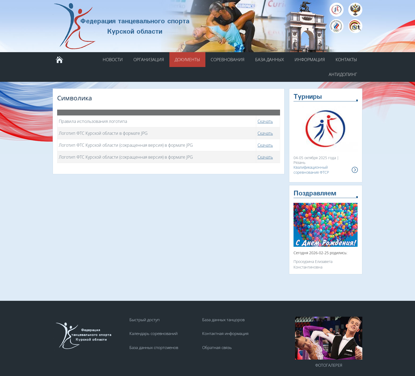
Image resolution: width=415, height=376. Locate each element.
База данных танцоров (223, 319)
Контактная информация (225, 333)
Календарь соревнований (153, 333)
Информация (310, 59)
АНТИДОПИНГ (343, 74)
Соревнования (228, 59)
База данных (269, 59)
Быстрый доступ (144, 319)
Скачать (265, 121)
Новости (113, 59)
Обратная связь (217, 347)
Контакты (346, 59)
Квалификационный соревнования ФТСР (311, 169)
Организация (148, 59)
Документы (187, 59)
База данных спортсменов (153, 347)
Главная (59, 59)
